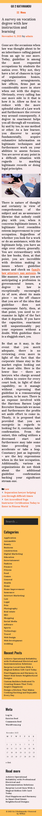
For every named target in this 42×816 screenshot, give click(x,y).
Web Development (13, 640)
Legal (7, 602)
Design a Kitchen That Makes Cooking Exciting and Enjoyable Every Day (20, 693)
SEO (6, 615)
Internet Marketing (14, 595)
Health (7, 582)
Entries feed (12, 718)
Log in (9, 715)
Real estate (9, 611)
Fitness (7, 570)
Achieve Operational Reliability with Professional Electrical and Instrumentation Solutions (20, 661)
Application (10, 538)
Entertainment (11, 560)
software (8, 624)
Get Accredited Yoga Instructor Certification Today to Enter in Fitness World (21, 503)
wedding (8, 643)
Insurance (9, 592)
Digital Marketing (13, 554)
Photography (10, 608)
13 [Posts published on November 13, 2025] (20, 749)
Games (7, 576)
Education (9, 557)
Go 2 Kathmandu (21, 6)
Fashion (8, 563)
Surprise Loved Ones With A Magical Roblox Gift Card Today (20, 668)
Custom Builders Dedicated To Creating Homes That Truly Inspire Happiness (19, 684)
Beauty (7, 544)
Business (8, 547)
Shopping (9, 618)
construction (10, 550)
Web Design (10, 637)
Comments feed (13, 721)
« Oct (8, 762)
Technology (10, 631)
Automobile (10, 541)
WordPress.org (13, 724)
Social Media (10, 621)
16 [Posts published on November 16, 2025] (33, 749)
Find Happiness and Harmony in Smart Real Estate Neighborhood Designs (20, 676)
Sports (7, 627)
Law (6, 489)
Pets (6, 605)
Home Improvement (14, 589)
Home (7, 586)
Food (6, 573)
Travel (7, 634)
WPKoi (22, 814)
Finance (8, 566)
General (8, 579)
